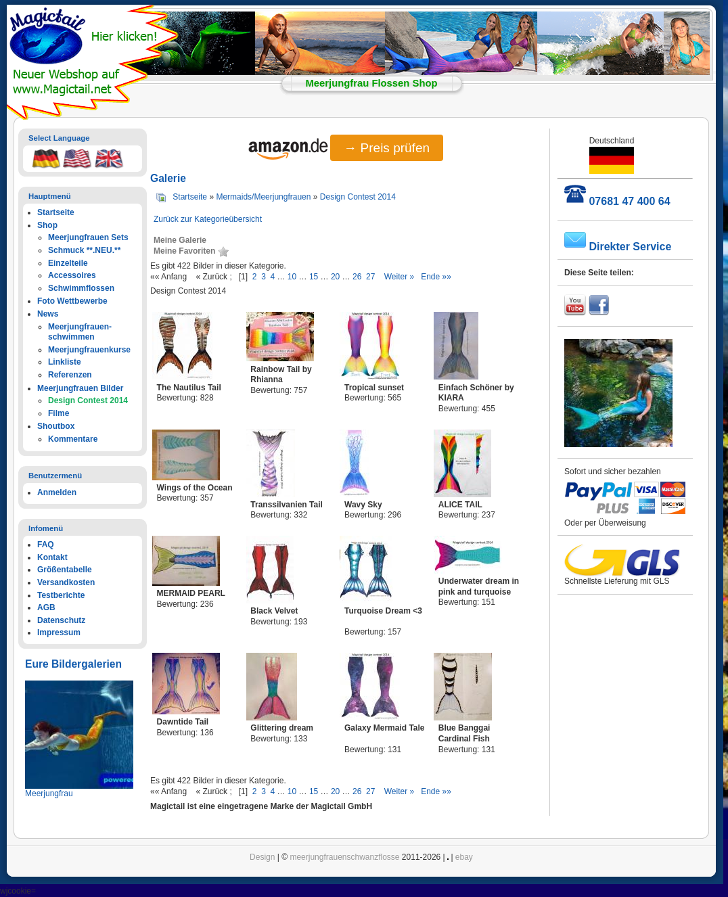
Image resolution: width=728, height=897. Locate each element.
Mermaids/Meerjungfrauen (263, 197)
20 (335, 276)
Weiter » (399, 276)
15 (313, 276)
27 (370, 276)
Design (262, 857)
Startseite (190, 197)
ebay (464, 857)
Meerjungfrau (49, 793)
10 (292, 276)
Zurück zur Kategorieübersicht (208, 219)
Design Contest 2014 (358, 197)
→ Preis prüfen (387, 148)
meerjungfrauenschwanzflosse (344, 857)
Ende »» (436, 276)
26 (356, 276)
